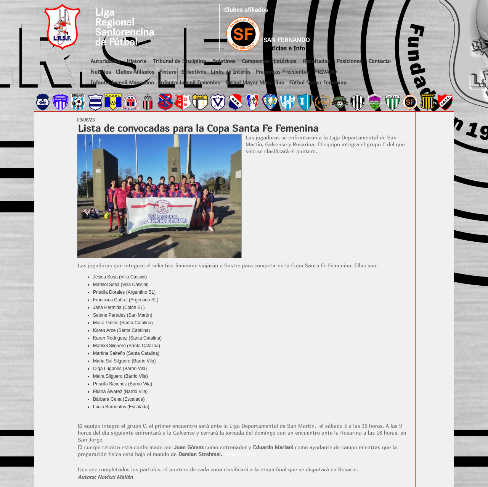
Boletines (224, 61)
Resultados (316, 61)
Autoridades (105, 61)
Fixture (167, 71)
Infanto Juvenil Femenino (189, 82)
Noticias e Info (284, 48)
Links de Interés (230, 71)
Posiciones (349, 61)
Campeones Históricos (269, 61)
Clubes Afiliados (135, 71)
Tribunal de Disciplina (179, 61)
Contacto (379, 61)
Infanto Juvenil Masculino (122, 82)
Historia (136, 61)
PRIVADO (325, 71)
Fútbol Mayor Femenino (318, 82)
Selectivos (193, 71)
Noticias (101, 71)
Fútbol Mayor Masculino (254, 82)
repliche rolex (238, 454)
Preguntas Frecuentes (282, 71)
